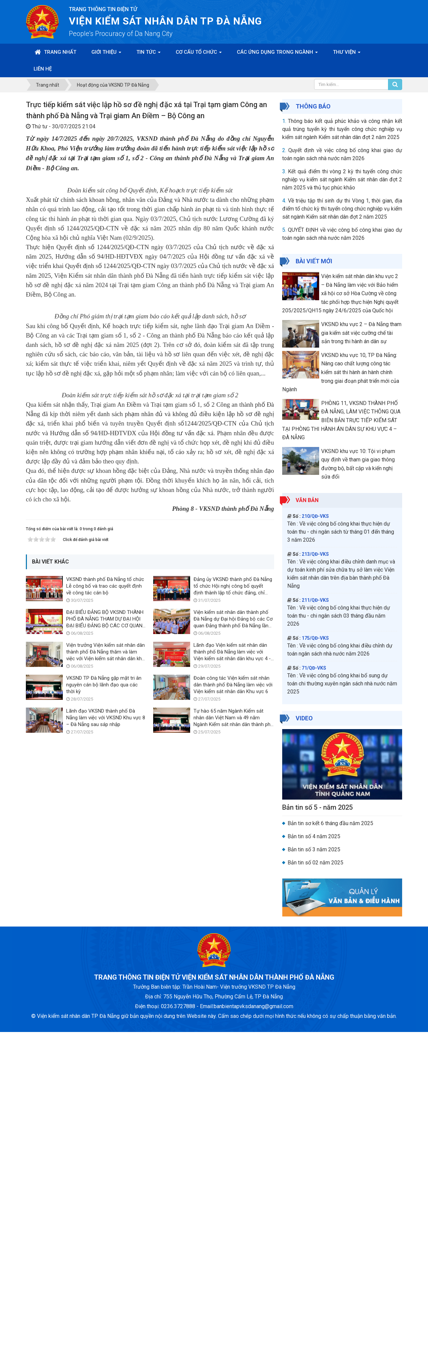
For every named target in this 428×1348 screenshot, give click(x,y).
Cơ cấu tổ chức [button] (199, 54)
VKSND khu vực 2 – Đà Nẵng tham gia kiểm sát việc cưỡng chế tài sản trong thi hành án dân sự (361, 333)
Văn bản (307, 500)
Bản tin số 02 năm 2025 (315, 862)
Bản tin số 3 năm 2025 (314, 849)
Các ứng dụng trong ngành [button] (277, 54)
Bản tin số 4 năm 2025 (314, 836)
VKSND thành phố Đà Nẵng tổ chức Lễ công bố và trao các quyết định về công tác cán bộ (105, 1085)
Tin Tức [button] (148, 54)
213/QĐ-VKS (315, 554)
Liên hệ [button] (43, 69)
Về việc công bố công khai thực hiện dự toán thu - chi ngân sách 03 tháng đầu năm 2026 (338, 615)
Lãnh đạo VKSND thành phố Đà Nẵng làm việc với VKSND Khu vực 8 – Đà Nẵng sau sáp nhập (105, 1217)
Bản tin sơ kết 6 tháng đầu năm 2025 (330, 823)
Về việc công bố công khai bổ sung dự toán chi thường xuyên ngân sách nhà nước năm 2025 (342, 683)
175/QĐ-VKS (315, 638)
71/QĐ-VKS (314, 668)
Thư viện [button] (346, 54)
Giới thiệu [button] (106, 54)
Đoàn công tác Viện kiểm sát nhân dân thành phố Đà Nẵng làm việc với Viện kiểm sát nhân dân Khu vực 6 (233, 1184)
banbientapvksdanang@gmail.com (253, 1322)
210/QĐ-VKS (315, 516)
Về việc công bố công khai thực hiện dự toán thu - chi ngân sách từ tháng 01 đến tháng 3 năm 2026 (340, 532)
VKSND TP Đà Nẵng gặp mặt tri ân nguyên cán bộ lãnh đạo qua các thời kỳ (103, 1184)
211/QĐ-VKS (315, 600)
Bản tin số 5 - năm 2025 (317, 807)
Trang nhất (55, 52)
